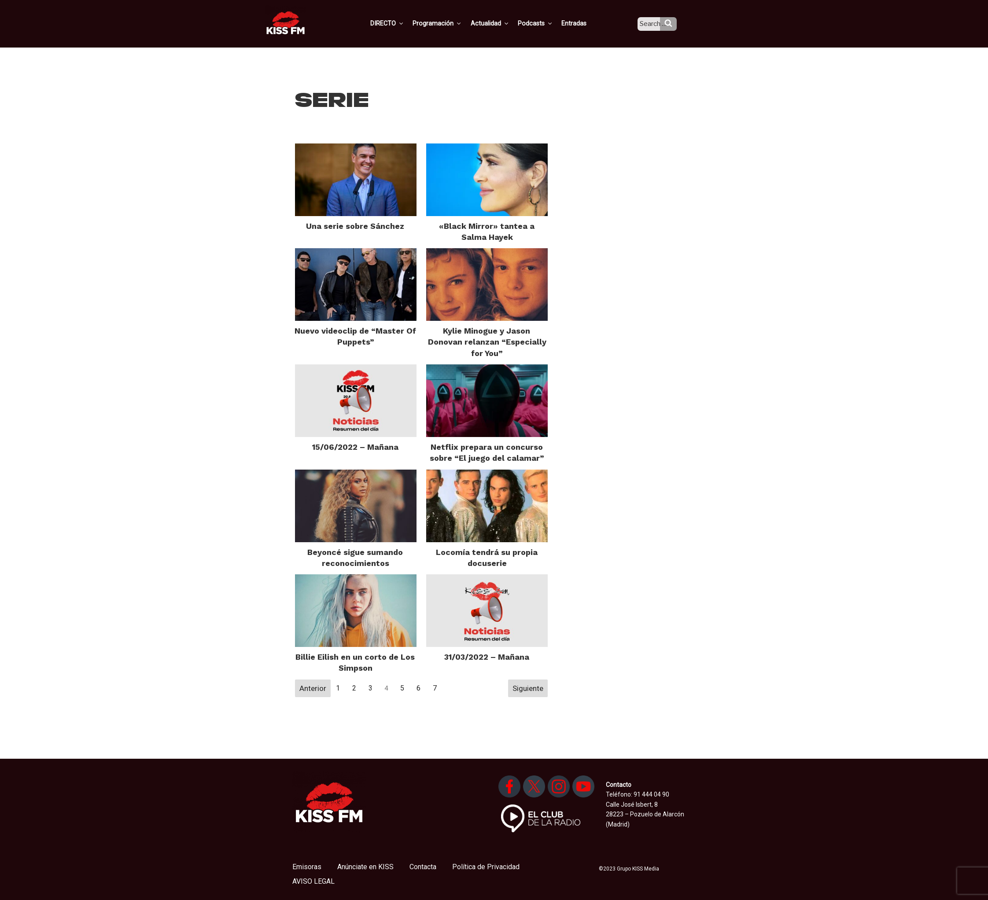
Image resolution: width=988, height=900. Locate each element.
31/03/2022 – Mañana (486, 656)
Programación (449, 23)
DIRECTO (400, 23)
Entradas (581, 23)
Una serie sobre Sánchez (355, 226)
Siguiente (527, 688)
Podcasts (544, 23)
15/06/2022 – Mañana (355, 447)
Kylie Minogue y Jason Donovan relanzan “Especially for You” (487, 341)
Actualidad (500, 23)
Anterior (312, 688)
